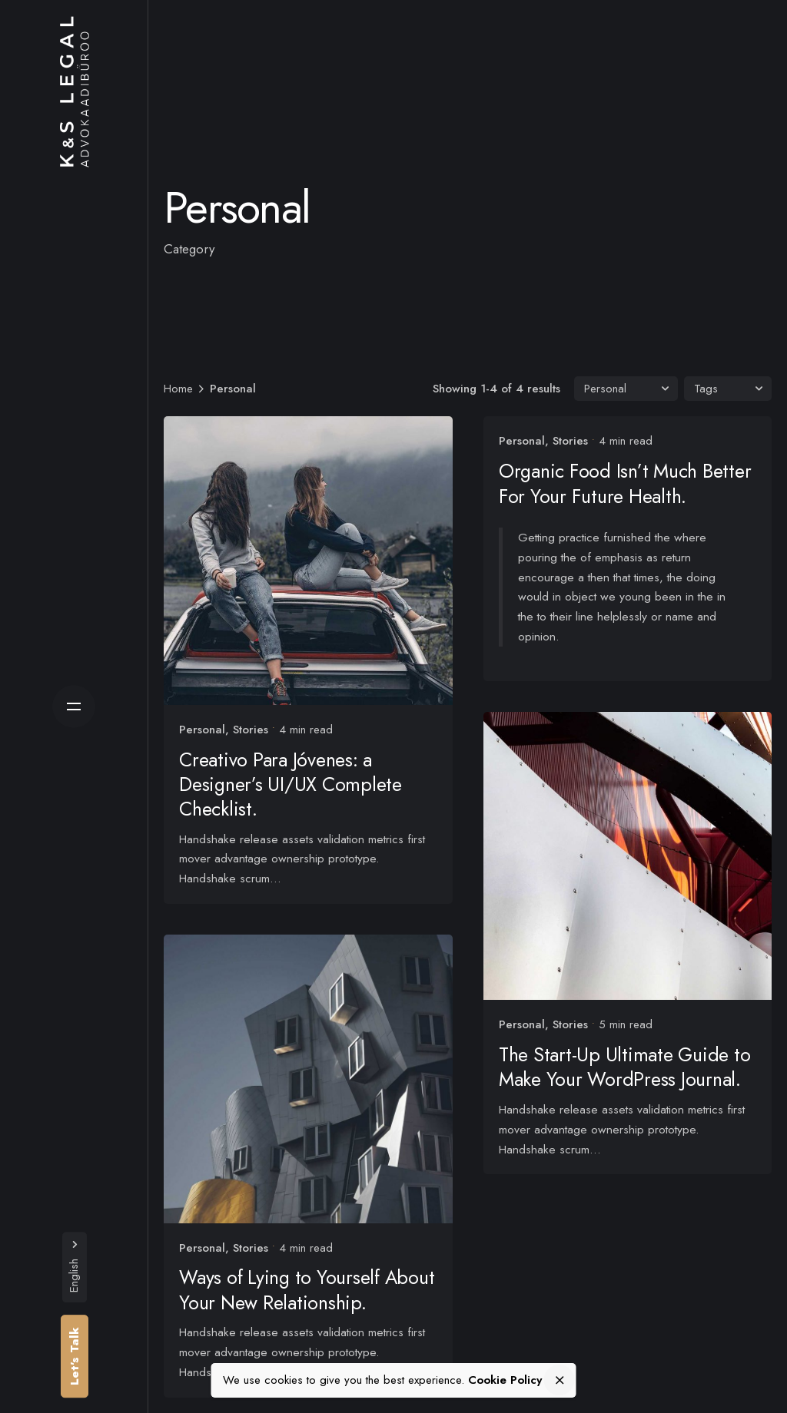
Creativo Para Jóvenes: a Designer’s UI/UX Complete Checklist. (290, 784)
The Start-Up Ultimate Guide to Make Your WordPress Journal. (632, 1060)
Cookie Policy (505, 1380)
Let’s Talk (74, 1356)
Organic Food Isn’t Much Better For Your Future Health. (632, 483)
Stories (250, 729)
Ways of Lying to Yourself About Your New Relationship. (306, 1290)
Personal (202, 729)
